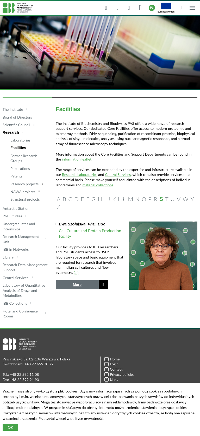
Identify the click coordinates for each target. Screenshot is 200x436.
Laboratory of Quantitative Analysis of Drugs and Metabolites (24, 290)
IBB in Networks (16, 249)
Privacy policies (119, 374)
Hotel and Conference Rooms (20, 313)
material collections (97, 185)
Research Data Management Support (25, 267)
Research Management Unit (21, 239)
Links (111, 379)
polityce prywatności (86, 418)
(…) (76, 272)
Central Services (15, 277)
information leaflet (76, 159)
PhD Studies (12, 216)
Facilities (18, 148)
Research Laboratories (79, 174)
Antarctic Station (16, 208)
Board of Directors (17, 117)
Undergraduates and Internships (19, 226)
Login (111, 364)
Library (8, 257)
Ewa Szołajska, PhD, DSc (82, 224)
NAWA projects (22, 191)
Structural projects (25, 199)
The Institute (13, 109)
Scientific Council (16, 124)
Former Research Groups (23, 158)
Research (11, 132)
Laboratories (20, 140)
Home (112, 359)
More (77, 285)
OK (10, 427)
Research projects (24, 184)
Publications (20, 168)
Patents (16, 176)
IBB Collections (15, 303)
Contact (113, 369)
